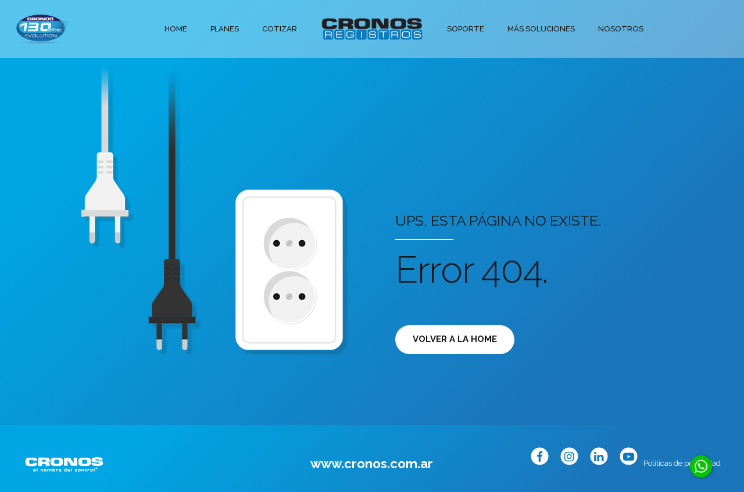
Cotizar (279, 28)
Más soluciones (541, 28)
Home (175, 28)
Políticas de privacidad (682, 463)
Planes (224, 28)
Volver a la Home (455, 339)
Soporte (465, 28)
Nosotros (620, 28)
